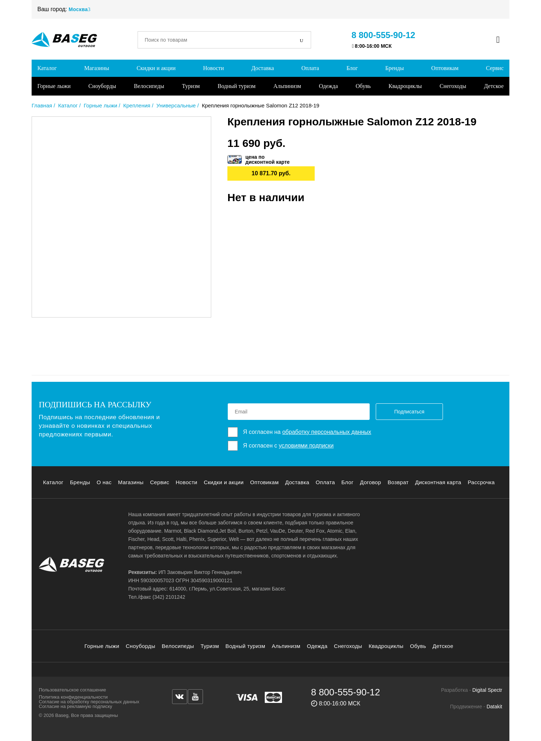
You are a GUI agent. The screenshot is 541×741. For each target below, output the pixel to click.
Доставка (262, 68)
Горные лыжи (54, 86)
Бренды (394, 68)
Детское (494, 86)
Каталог (47, 68)
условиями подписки (306, 446)
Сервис (495, 68)
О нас (104, 482)
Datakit (494, 706)
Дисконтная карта (438, 482)
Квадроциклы (405, 86)
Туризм (191, 86)
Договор (370, 482)
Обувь (363, 86)
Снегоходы (453, 86)
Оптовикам (445, 68)
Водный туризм (237, 86)
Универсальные (176, 105)
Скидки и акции (156, 68)
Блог (352, 68)
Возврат (398, 482)
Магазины (96, 68)
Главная (42, 105)
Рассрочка (481, 482)
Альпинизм (287, 86)
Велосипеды (149, 86)
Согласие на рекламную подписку (75, 706)
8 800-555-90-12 (383, 35)
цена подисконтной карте (267, 159)
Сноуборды (102, 86)
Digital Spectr (487, 690)
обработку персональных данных (326, 432)
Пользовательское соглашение (72, 689)
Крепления (136, 105)
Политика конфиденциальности (73, 697)
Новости (213, 68)
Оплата (310, 68)
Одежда (328, 86)
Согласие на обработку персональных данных (89, 701)
